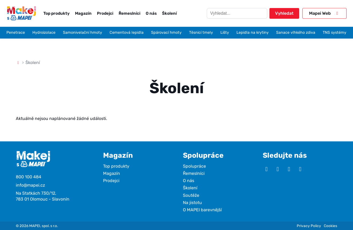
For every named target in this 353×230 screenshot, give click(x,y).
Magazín (83, 13)
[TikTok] (300, 169)
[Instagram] (277, 169)
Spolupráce (194, 166)
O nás (151, 13)
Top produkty (56, 13)
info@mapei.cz (30, 185)
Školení (169, 13)
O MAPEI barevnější (202, 209)
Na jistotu (192, 202)
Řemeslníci (129, 13)
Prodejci (105, 13)
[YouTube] (266, 169)
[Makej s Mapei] (21, 13)
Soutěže (191, 195)
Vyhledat (284, 13)
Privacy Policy (309, 226)
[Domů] (18, 62)
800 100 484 (28, 176)
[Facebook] (289, 169)
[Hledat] (237, 13)
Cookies (330, 226)
